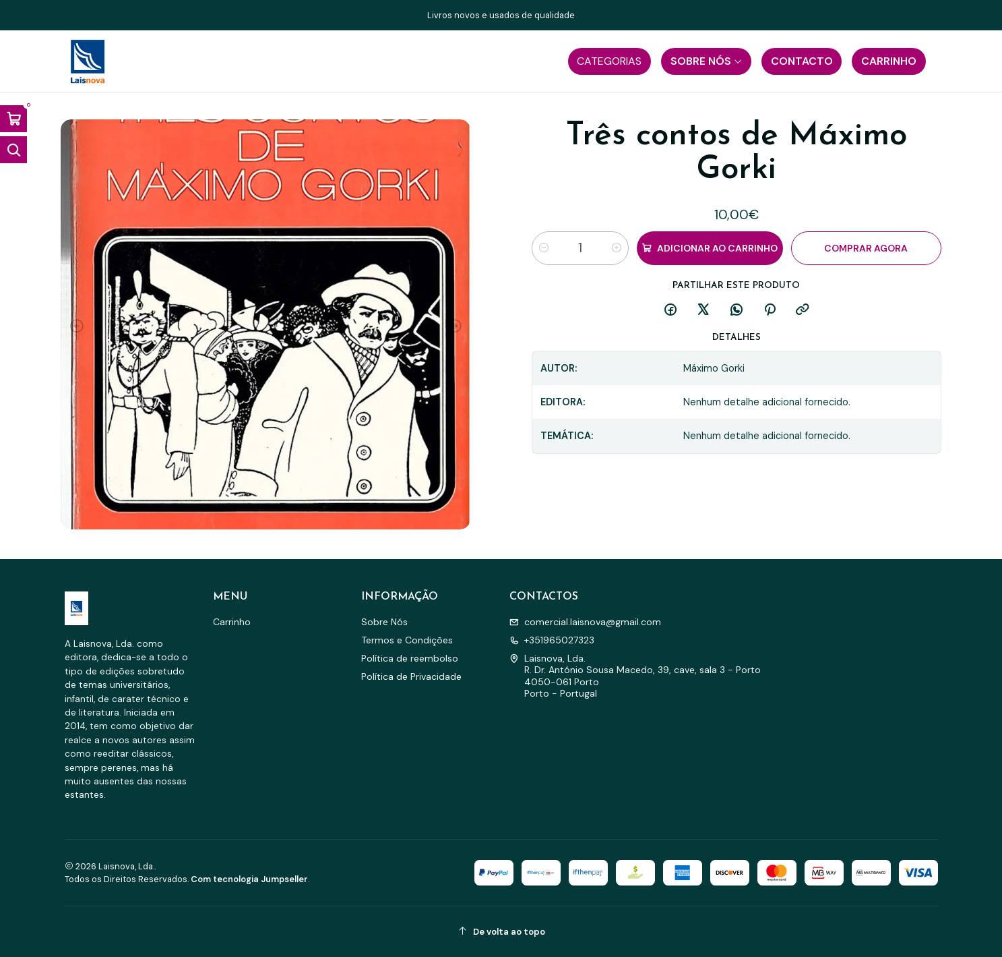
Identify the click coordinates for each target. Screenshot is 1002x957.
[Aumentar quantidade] (616, 248)
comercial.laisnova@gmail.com (585, 622)
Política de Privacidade (411, 676)
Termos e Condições (407, 640)
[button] (609, 61)
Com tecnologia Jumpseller (249, 879)
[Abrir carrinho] (13, 118)
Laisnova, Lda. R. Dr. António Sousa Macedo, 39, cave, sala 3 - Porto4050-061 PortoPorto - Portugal (635, 676)
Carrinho (232, 622)
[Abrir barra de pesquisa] (13, 149)
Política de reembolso (409, 658)
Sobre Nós (384, 622)
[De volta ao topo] (501, 932)
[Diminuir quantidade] (543, 248)
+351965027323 (551, 640)
